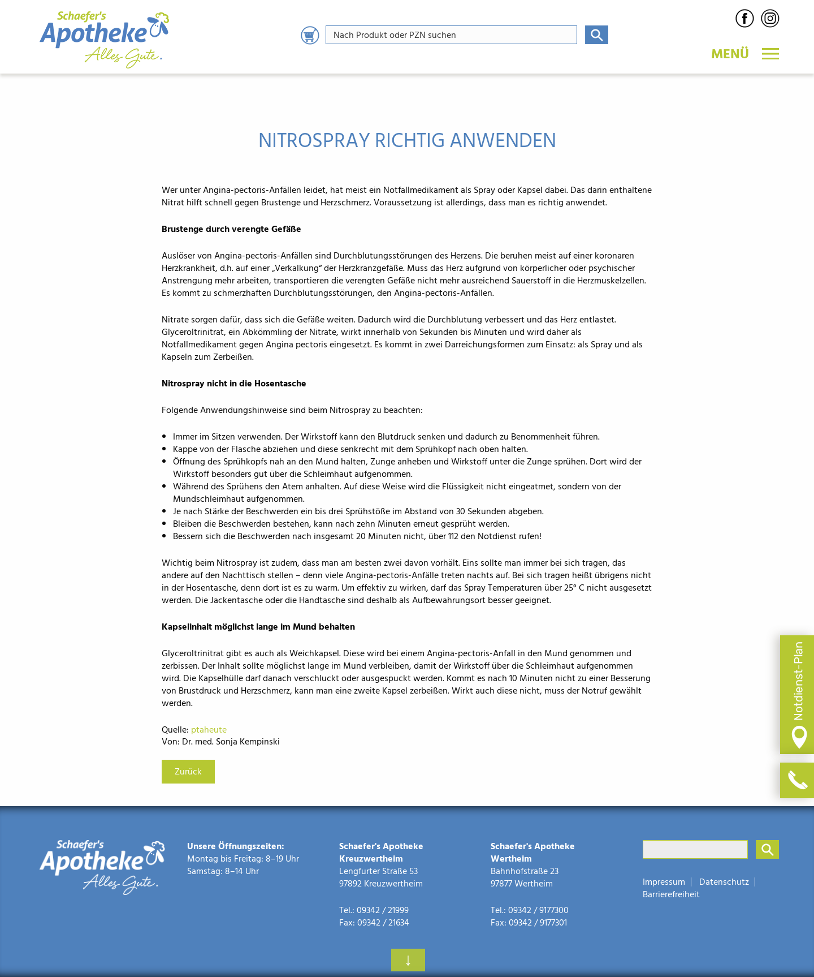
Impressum (664, 881)
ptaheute (209, 729)
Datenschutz (724, 881)
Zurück (188, 771)
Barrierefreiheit (671, 894)
